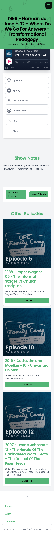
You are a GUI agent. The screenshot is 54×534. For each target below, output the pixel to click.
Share (45, 67)
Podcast (9, 506)
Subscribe (34, 67)
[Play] (9, 61)
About (8, 513)
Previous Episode (13, 194)
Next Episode (39, 194)
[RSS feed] (27, 496)
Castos (47, 529)
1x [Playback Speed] (23, 63)
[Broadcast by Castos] (9, 68)
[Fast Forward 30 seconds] (29, 62)
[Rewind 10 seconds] (16, 62)
